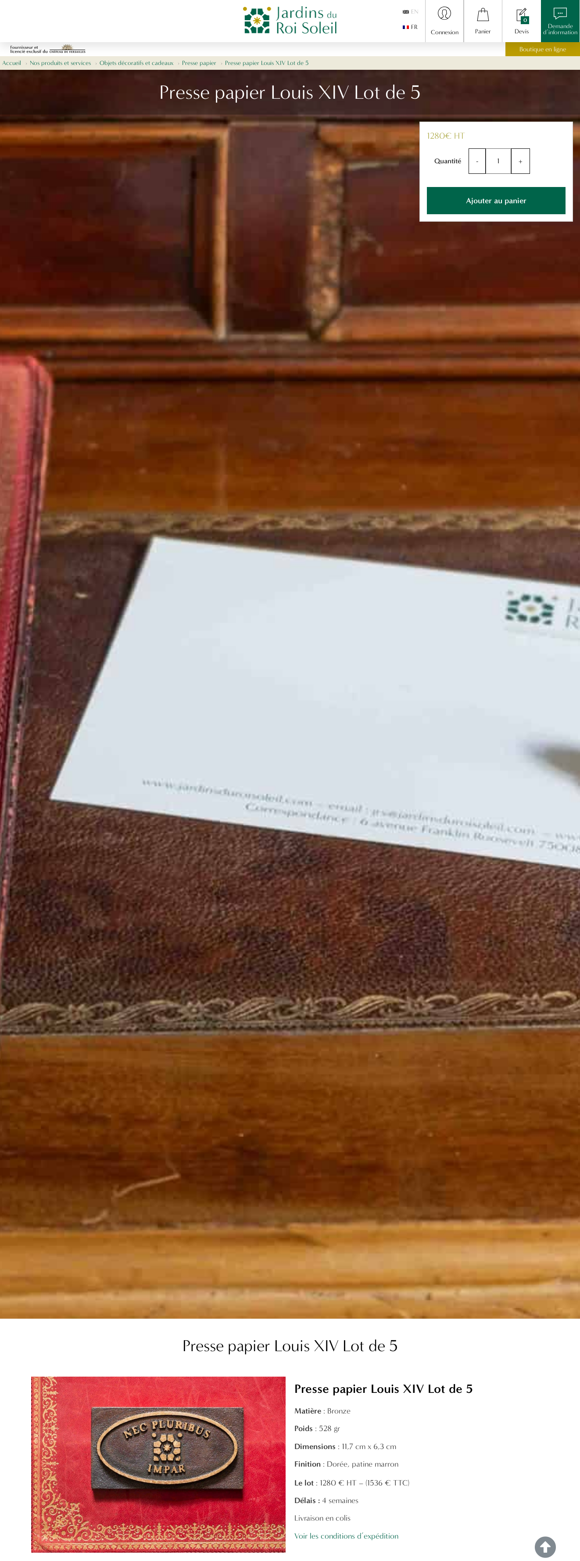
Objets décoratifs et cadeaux (136, 63)
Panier (483, 31)
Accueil (11, 63)
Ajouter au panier (496, 200)
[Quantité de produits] (498, 161)
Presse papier (199, 63)
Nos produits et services (60, 63)
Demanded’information (560, 29)
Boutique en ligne (542, 49)
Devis (522, 31)
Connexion (444, 32)
